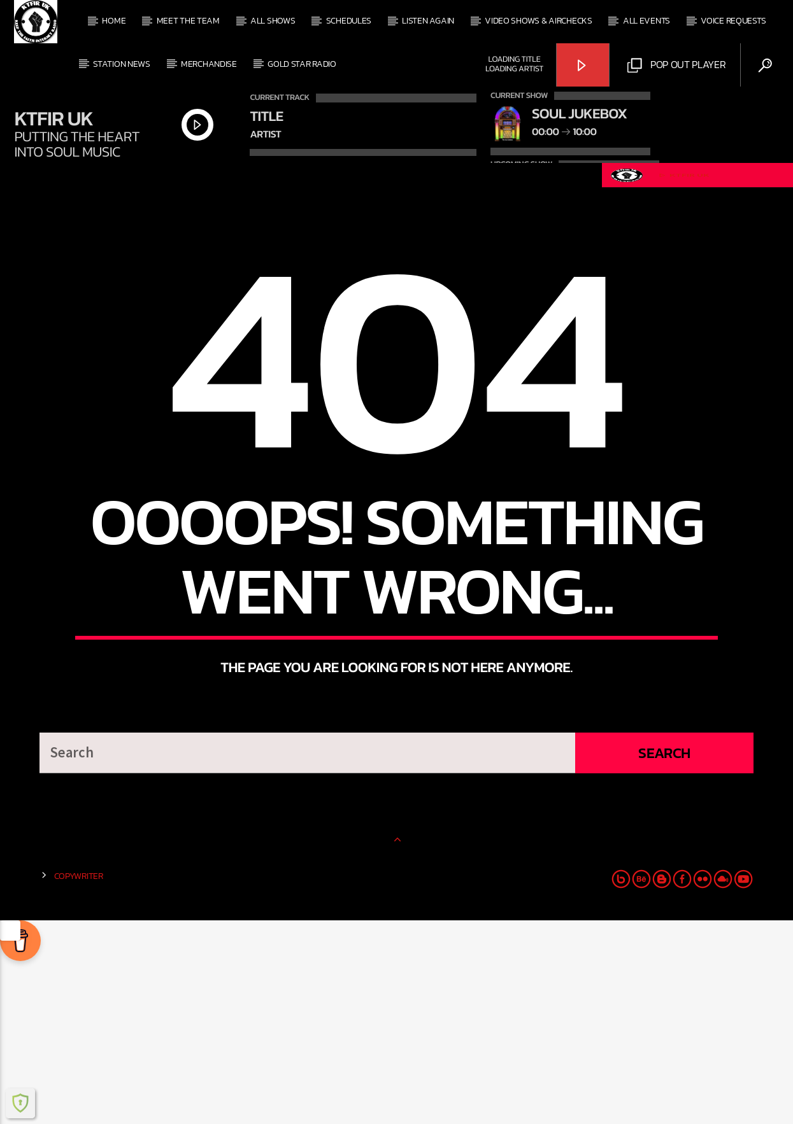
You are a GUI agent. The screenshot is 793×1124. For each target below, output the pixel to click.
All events (646, 20)
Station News (121, 64)
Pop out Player (676, 65)
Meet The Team (188, 20)
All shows (272, 20)
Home (113, 20)
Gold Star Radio (302, 64)
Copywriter (78, 1079)
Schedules (348, 20)
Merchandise (209, 64)
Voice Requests (733, 20)
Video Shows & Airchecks (538, 20)
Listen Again (428, 20)
